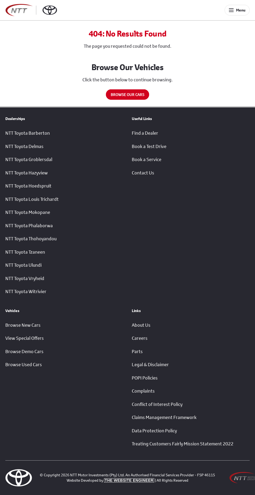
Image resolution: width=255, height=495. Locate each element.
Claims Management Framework (164, 417)
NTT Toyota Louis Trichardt (32, 199)
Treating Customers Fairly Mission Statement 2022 (182, 444)
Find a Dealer (145, 133)
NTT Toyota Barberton (27, 133)
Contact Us (143, 173)
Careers (140, 338)
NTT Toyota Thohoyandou (31, 239)
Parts (137, 351)
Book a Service (146, 159)
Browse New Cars (23, 325)
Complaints (143, 391)
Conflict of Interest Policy (157, 404)
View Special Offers (24, 338)
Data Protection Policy (154, 431)
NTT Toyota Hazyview (26, 173)
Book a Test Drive (149, 146)
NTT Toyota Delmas (24, 146)
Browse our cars (127, 94)
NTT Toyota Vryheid (24, 278)
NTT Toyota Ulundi (23, 265)
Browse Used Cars (23, 365)
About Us (141, 325)
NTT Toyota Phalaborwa (29, 226)
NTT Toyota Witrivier (25, 291)
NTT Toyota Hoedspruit (28, 186)
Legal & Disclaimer (150, 365)
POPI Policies (145, 378)
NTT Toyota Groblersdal (28, 159)
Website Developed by (110, 480)
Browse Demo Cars (24, 351)
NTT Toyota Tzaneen (25, 252)
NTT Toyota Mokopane (27, 212)
